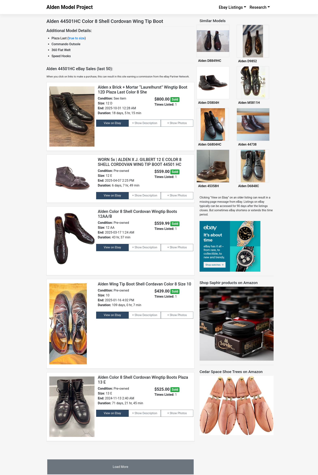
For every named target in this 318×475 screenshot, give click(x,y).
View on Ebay (112, 123)
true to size (77, 38)
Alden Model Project (69, 7)
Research (257, 7)
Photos (182, 123)
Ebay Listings (231, 7)
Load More (120, 467)
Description (150, 123)
